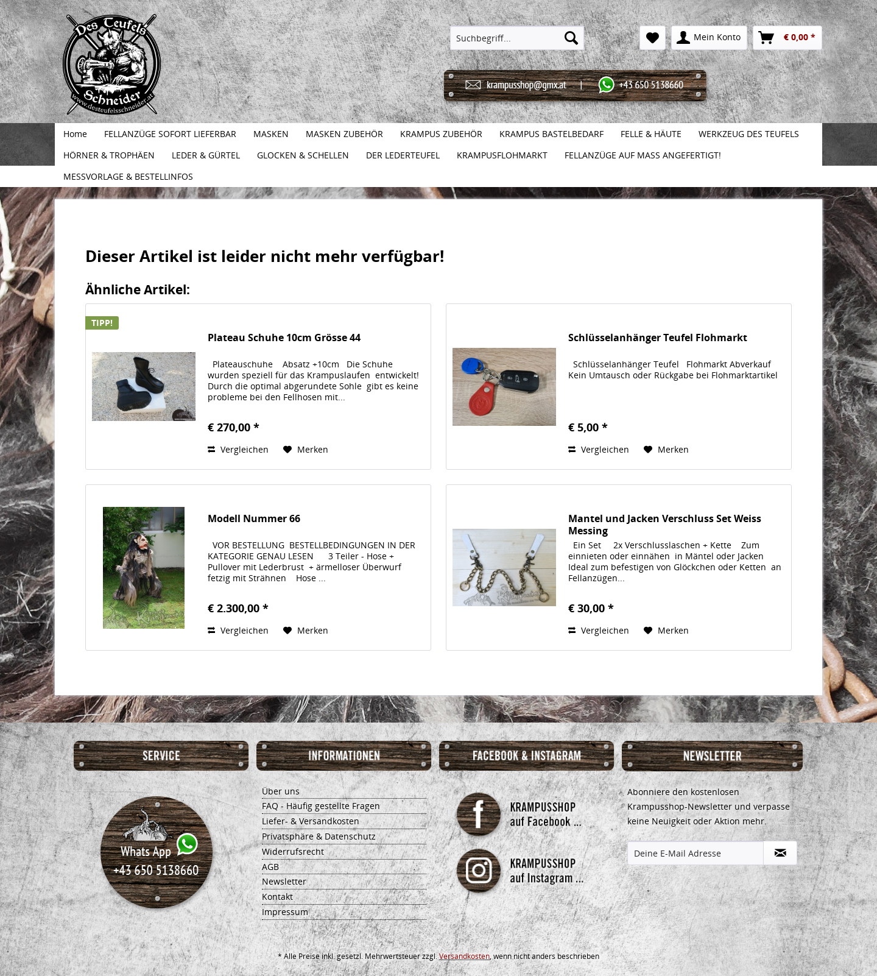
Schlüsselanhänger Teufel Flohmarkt (657, 337)
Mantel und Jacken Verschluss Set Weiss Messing (664, 524)
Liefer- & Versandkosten (310, 821)
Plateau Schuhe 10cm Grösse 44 (284, 337)
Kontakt (277, 896)
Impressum (285, 912)
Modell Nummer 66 (254, 518)
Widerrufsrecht (293, 851)
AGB (270, 866)
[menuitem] (517, 38)
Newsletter (284, 881)
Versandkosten (464, 956)
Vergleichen (238, 449)
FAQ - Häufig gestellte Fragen (321, 806)
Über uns (281, 791)
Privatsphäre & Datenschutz (319, 836)
